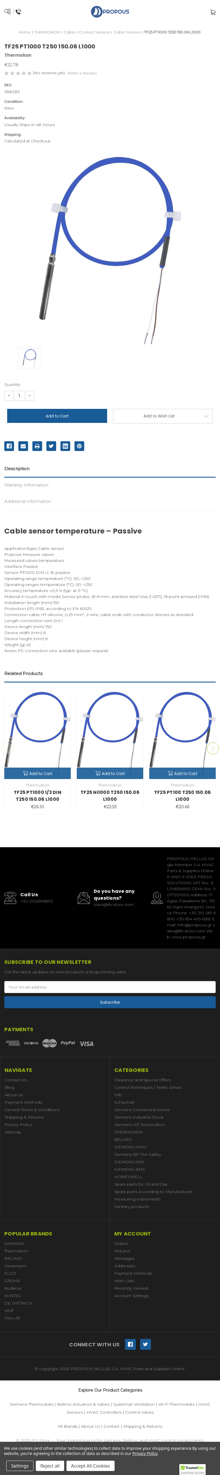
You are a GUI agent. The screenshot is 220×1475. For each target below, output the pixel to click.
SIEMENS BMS (129, 1169)
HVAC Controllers (104, 1412)
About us (14, 1094)
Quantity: (12, 384)
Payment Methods (23, 1102)
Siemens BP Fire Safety (137, 1154)
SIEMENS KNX (129, 1161)
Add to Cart (37, 773)
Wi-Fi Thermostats (176, 1404)
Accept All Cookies (90, 1466)
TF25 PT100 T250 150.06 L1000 (182, 796)
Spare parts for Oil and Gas (140, 1184)
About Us (90, 1426)
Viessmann (15, 1265)
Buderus (12, 1288)
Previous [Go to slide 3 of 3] (7, 748)
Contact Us (16, 1079)
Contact (111, 1426)
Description (17, 468)
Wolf (8, 1310)
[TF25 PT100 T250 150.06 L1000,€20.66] (182, 735)
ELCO (10, 1273)
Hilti (118, 1094)
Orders (121, 1243)
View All (12, 1318)
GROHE (12, 1280)
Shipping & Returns (24, 1117)
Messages (124, 1258)
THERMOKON (128, 1132)
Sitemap (13, 1132)
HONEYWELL (128, 1176)
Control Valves (139, 1412)
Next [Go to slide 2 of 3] (213, 748)
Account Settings (131, 1295)
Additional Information (27, 501)
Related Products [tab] (23, 673)
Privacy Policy (18, 1124)
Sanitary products (131, 1206)
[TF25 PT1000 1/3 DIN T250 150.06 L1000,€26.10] (37, 735)
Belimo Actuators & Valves (83, 1404)
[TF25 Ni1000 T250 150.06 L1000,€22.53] (110, 735)
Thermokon (16, 1251)
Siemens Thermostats (31, 1404)
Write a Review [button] (82, 73)
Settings (20, 1466)
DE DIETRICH (18, 1303)
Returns (122, 1251)
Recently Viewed (131, 1288)
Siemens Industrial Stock (139, 1117)
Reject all (50, 1466)
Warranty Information (26, 485)
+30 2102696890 (36, 901)
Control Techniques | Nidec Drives (148, 1087)
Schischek (124, 1102)
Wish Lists (124, 1280)
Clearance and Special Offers (142, 1079)
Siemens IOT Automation (139, 1124)
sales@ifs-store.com (114, 904)
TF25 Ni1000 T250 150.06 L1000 (110, 796)
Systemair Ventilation (134, 1404)
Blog (9, 1087)
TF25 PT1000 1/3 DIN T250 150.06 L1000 (37, 796)
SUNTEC (12, 1295)
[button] (192, 1469)
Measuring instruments (137, 1199)
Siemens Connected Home (142, 1109)
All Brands (67, 1426)
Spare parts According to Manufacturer (153, 1191)
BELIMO (123, 1139)
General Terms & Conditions (32, 1109)
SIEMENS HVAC (130, 1147)
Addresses (124, 1265)
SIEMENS (14, 1243)
